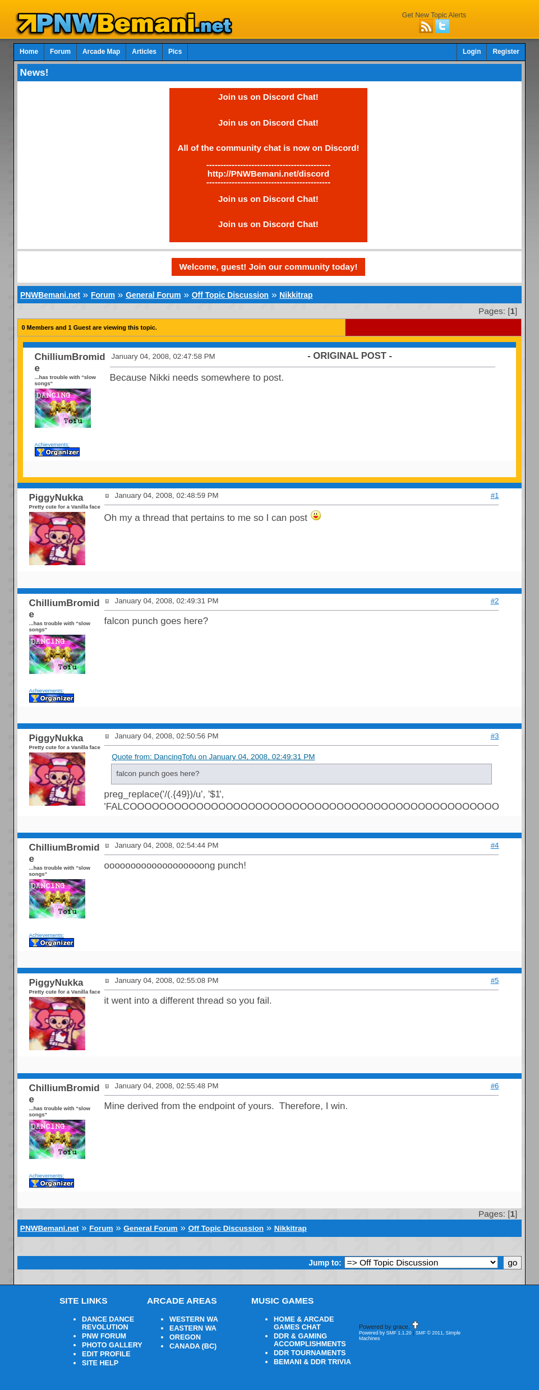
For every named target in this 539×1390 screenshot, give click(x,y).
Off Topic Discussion (230, 294)
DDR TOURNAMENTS (310, 1353)
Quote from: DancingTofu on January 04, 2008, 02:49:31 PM (213, 756)
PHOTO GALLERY (112, 1345)
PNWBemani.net (50, 294)
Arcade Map (101, 52)
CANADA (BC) (192, 1346)
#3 (495, 736)
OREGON (185, 1337)
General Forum (153, 294)
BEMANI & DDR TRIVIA (312, 1362)
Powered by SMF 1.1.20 (385, 1333)
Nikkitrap (295, 294)
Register (505, 52)
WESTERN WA (193, 1319)
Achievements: (52, 444)
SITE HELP (100, 1363)
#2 (495, 601)
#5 (495, 980)
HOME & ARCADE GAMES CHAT (304, 1323)
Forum (60, 52)
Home (29, 52)
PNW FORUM (104, 1336)
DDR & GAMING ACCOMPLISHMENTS (310, 1340)
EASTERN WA (192, 1328)
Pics (175, 52)
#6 (495, 1086)
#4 (495, 845)
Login (472, 52)
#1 (495, 495)
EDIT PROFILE (106, 1354)
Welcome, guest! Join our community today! (268, 266)
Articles (144, 52)
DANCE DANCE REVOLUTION (108, 1323)
